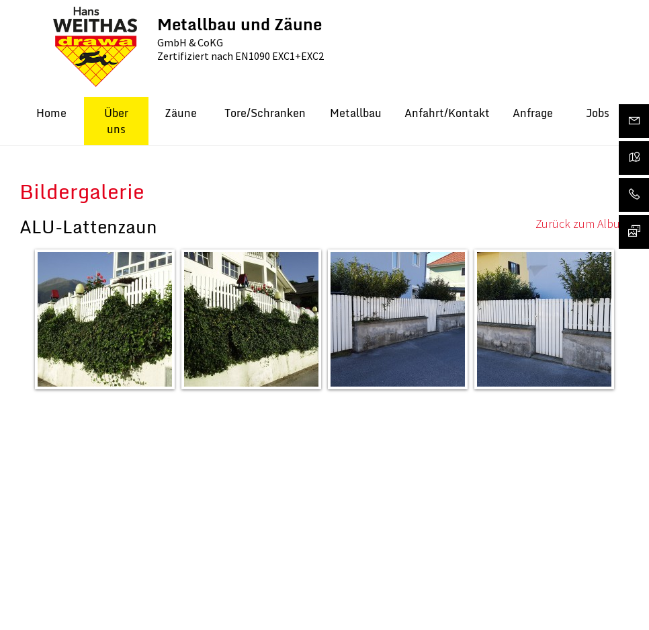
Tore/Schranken (265, 113)
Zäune (181, 113)
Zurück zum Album (582, 223)
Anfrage (533, 113)
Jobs (597, 113)
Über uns (116, 121)
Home (51, 113)
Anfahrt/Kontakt (447, 113)
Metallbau (356, 113)
